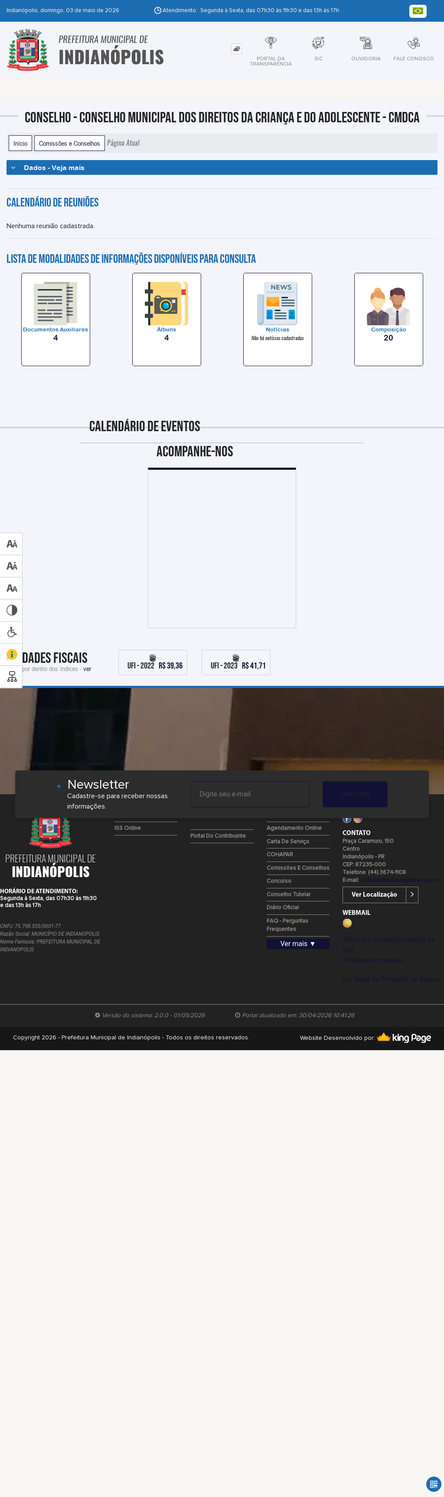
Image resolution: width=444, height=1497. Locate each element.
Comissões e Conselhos (69, 143)
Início (20, 143)
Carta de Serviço (288, 842)
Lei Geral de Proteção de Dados (391, 979)
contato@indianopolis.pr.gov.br (399, 880)
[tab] (236, 48)
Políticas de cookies (373, 960)
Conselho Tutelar (288, 895)
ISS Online (127, 828)
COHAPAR (280, 855)
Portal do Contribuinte (218, 836)
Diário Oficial (283, 908)
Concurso (279, 881)
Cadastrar (355, 794)
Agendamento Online (294, 828)
